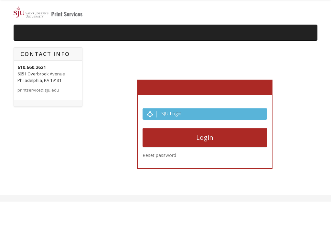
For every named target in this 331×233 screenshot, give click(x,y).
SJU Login (164, 113)
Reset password (159, 155)
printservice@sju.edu (38, 90)
